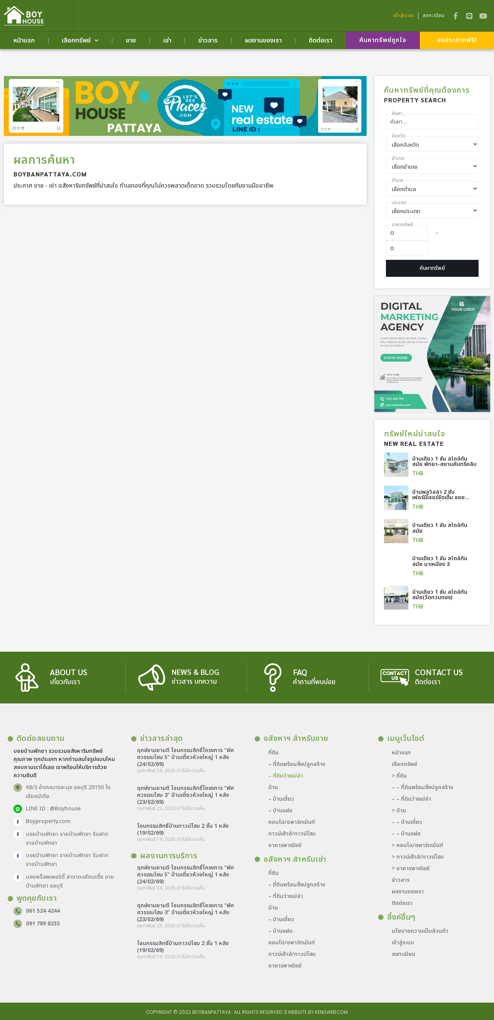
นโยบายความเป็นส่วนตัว (420, 931)
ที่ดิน (273, 752)
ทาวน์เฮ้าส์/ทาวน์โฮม (292, 833)
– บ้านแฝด (280, 810)
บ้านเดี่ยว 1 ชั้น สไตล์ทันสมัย (439, 528)
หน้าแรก (24, 41)
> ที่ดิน (399, 775)
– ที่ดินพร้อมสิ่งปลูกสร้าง (296, 764)
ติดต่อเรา (320, 41)
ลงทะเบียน (403, 954)
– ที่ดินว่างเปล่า (285, 775)
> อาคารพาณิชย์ (411, 868)
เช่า (167, 41)
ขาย (131, 41)
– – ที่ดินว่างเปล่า (411, 799)
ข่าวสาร (208, 41)
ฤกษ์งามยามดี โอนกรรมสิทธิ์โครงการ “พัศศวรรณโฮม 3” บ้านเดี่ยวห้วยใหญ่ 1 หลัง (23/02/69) (185, 795)
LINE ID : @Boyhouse (52, 808)
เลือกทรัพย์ (80, 41)
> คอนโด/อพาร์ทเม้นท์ (417, 845)
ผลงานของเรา (263, 41)
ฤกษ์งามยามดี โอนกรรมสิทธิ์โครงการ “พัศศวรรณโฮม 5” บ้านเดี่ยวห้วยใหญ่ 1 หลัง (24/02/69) (185, 757)
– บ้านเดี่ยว (281, 799)
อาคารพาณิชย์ (284, 845)
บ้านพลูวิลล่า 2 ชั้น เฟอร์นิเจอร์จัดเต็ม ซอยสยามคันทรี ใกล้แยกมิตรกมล (440, 500)
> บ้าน (399, 810)
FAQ (300, 671)
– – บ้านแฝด (406, 833)
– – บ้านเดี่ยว (407, 822)
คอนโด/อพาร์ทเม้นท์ (291, 822)
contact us (439, 671)
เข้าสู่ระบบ (403, 942)
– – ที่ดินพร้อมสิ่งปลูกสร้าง (422, 787)
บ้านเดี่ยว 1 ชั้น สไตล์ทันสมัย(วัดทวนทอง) (439, 594)
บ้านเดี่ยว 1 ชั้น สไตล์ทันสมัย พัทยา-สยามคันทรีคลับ (444, 462)
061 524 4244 (42, 910)
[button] (383, 41)
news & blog (196, 672)
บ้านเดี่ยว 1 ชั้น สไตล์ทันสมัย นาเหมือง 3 (439, 561)
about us (69, 671)
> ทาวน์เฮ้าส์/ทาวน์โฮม (418, 856)
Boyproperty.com (47, 821)
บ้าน (273, 787)
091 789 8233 (42, 923)
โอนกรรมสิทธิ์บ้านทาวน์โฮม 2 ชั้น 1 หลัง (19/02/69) (182, 829)
